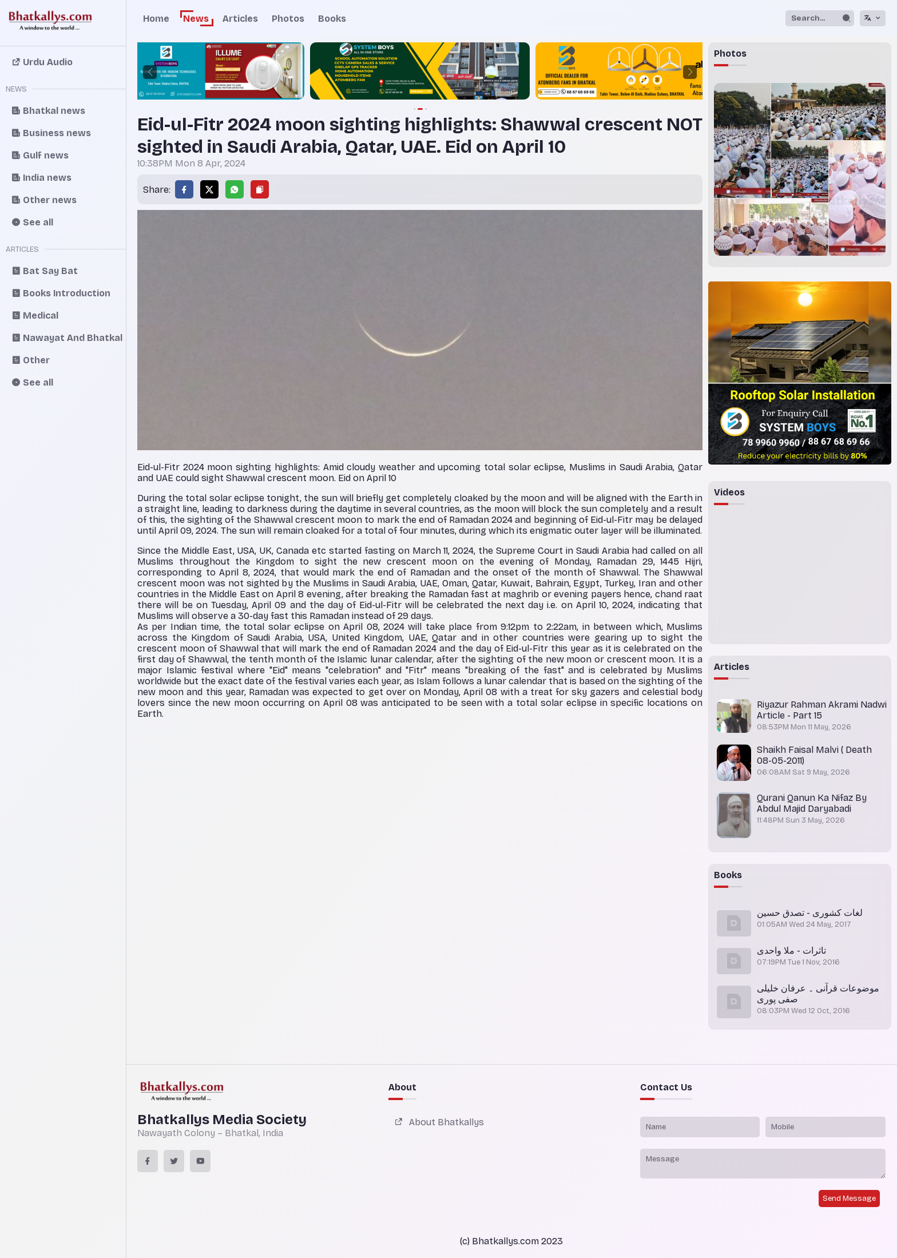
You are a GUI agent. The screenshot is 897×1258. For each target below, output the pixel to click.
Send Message (849, 1198)
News (196, 18)
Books (332, 18)
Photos (288, 18)
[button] (150, 72)
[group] (139, 72)
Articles (240, 18)
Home (156, 18)
